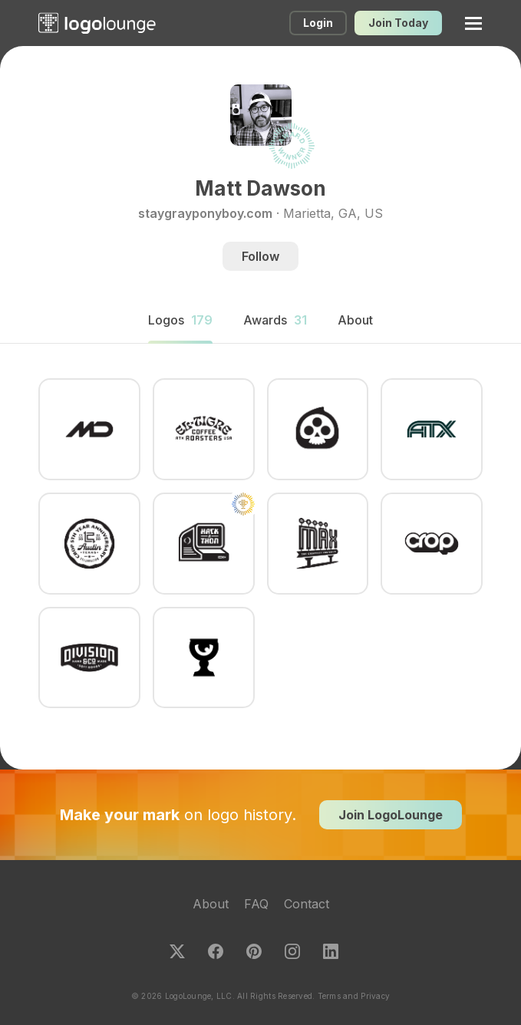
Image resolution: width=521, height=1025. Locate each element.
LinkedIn (331, 951)
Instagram (292, 951)
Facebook (215, 951)
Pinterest (254, 951)
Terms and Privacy (354, 995)
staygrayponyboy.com (205, 213)
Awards (275, 320)
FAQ (256, 903)
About (211, 903)
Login (318, 22)
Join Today (398, 22)
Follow (260, 256)
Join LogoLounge (390, 814)
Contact (306, 903)
